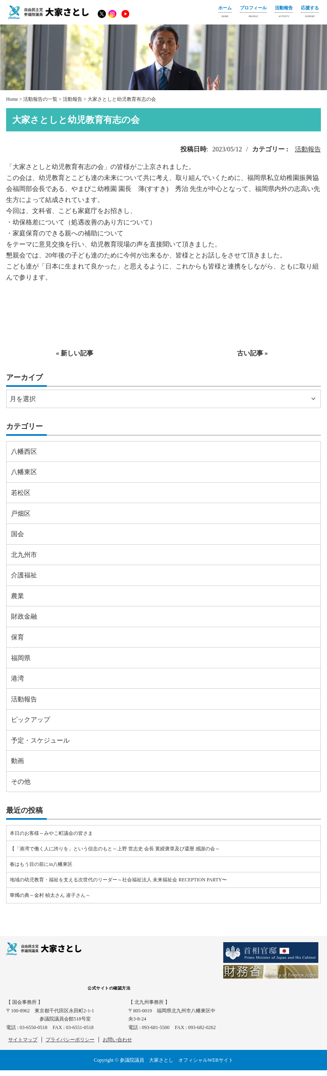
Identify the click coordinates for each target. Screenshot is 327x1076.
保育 (17, 637)
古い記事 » (252, 353)
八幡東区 (24, 471)
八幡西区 (24, 451)
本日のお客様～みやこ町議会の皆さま (51, 833)
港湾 (17, 678)
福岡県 (21, 657)
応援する (310, 12)
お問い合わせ (117, 1040)
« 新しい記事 (74, 353)
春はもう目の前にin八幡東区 (41, 864)
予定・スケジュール (40, 740)
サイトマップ (22, 1040)
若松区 (21, 492)
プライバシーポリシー (70, 1040)
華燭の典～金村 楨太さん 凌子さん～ (50, 895)
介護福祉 (24, 575)
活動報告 (284, 12)
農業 (17, 595)
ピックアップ (30, 719)
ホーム (225, 12)
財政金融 (24, 616)
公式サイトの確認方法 (109, 988)
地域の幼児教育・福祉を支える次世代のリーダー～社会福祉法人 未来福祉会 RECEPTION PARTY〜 (118, 880)
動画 (17, 760)
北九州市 (24, 554)
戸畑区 (21, 513)
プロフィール (253, 12)
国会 (17, 533)
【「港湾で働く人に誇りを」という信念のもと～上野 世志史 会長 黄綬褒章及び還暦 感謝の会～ (115, 849)
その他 (21, 781)
